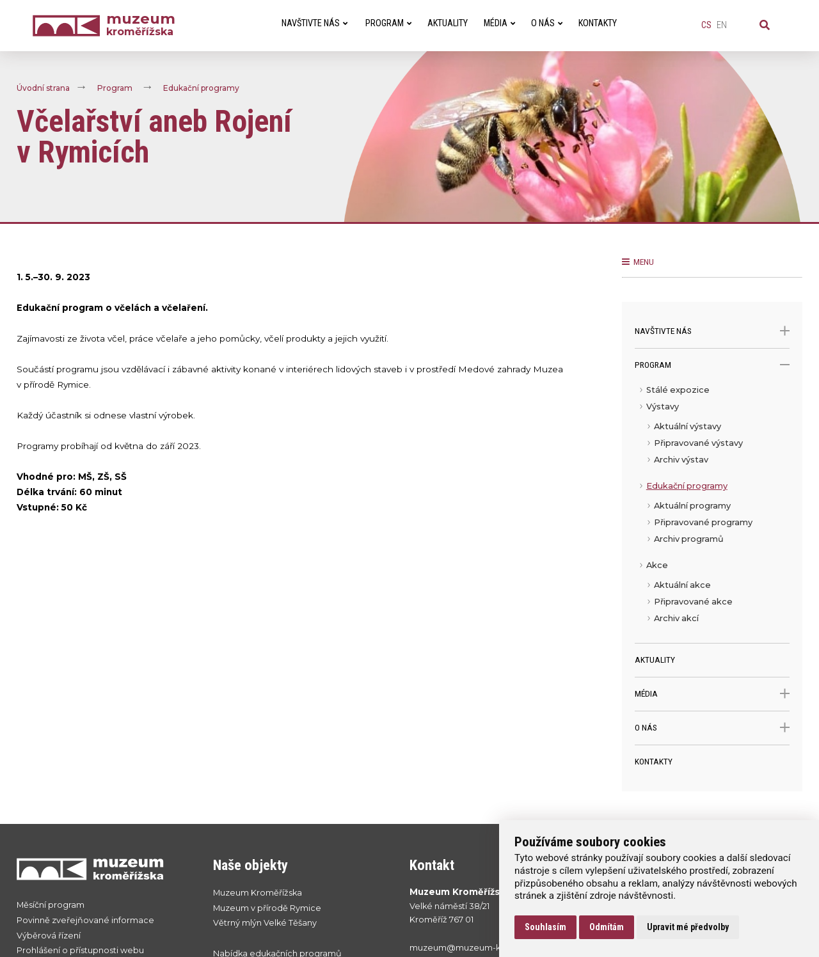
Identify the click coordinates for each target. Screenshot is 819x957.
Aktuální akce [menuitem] (682, 585)
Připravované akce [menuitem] (693, 601)
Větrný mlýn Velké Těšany (265, 923)
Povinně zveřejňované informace (85, 920)
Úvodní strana (43, 88)
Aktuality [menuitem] (447, 23)
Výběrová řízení (49, 935)
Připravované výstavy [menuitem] (698, 443)
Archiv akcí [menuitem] (676, 618)
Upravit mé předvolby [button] (688, 927)
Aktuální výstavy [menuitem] (687, 426)
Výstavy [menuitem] (662, 406)
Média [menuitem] (499, 23)
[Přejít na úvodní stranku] (102, 869)
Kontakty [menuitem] (597, 23)
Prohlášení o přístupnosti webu (80, 950)
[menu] (712, 512)
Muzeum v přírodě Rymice (267, 908)
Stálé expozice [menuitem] (678, 390)
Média (712, 693)
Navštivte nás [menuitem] (314, 23)
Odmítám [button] (606, 927)
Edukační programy (201, 88)
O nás (712, 727)
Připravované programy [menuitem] (703, 522)
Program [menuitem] (388, 23)
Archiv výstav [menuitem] (681, 459)
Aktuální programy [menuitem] (692, 505)
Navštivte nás (712, 331)
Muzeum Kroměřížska (257, 893)
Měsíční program (50, 905)
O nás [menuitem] (546, 23)
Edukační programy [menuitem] (687, 486)
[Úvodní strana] (69, 26)
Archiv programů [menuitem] (689, 539)
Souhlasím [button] (545, 927)
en (722, 25)
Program (114, 88)
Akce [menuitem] (657, 565)
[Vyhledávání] (764, 25)
